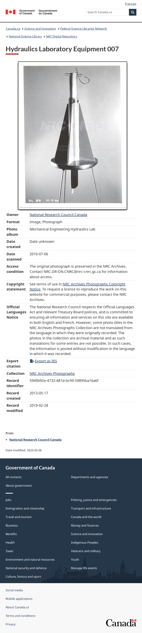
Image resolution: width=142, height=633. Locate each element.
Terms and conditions (20, 616)
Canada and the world (86, 517)
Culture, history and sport (23, 577)
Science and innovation (40, 29)
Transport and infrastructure (91, 508)
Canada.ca (13, 29)
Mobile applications (19, 599)
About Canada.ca (17, 607)
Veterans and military (85, 551)
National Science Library (25, 36)
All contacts (13, 477)
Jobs (8, 500)
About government (19, 486)
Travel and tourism (19, 517)
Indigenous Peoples (84, 543)
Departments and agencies (89, 477)
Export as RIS (43, 360)
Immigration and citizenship (25, 508)
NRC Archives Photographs (52, 373)
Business (12, 525)
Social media (14, 590)
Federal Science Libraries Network (83, 29)
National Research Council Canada (58, 214)
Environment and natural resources (30, 560)
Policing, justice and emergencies (94, 500)
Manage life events (84, 568)
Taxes (9, 551)
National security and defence (26, 568)
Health (10, 543)
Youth (75, 560)
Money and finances (85, 525)
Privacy (10, 624)
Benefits (11, 534)
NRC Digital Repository (61, 36)
